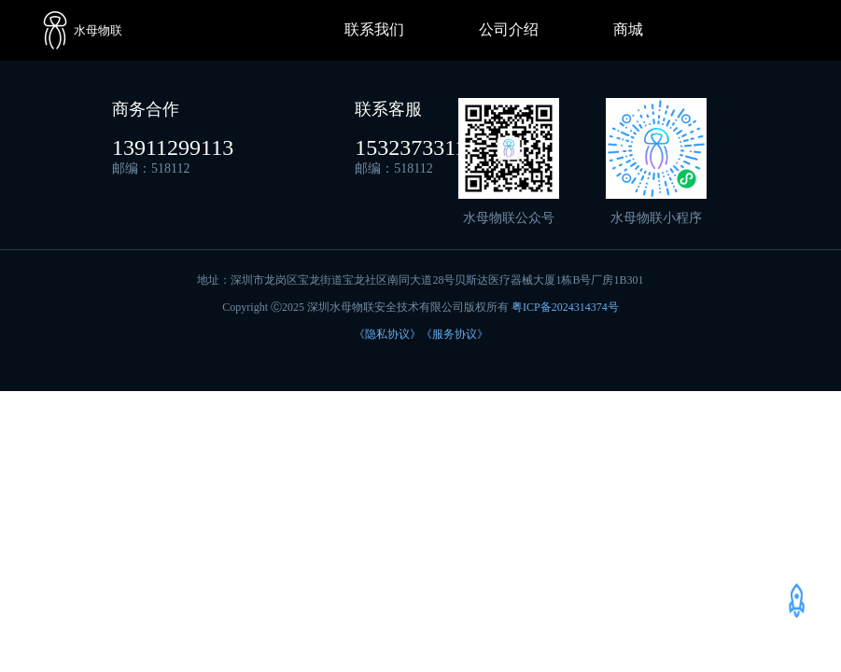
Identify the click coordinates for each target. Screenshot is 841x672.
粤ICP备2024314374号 (565, 307)
